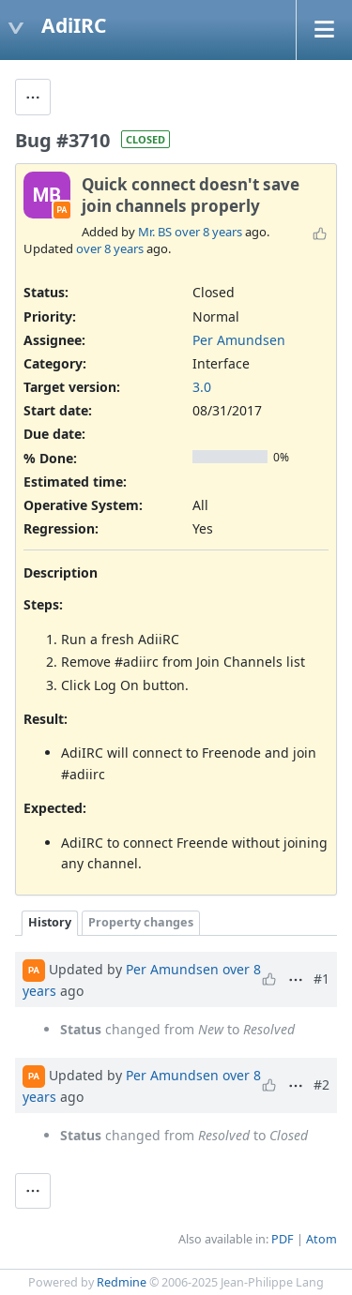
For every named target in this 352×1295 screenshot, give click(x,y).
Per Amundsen (238, 340)
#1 (321, 978)
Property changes (140, 922)
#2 (321, 1084)
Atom (321, 1239)
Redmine (121, 1282)
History (49, 922)
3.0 (201, 387)
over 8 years (208, 231)
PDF (282, 1239)
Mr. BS (155, 231)
